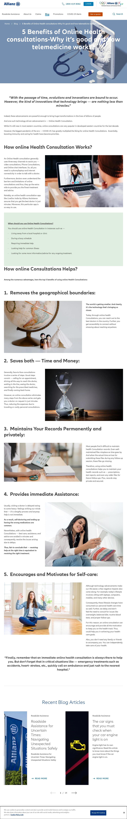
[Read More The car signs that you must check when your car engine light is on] (101, 778)
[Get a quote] (95, 14)
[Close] (124, 813)
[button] (117, 14)
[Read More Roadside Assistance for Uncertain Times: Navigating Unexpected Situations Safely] (39, 778)
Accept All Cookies (98, 813)
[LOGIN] (88, 4)
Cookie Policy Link (17, 815)
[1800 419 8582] (71, 3)
